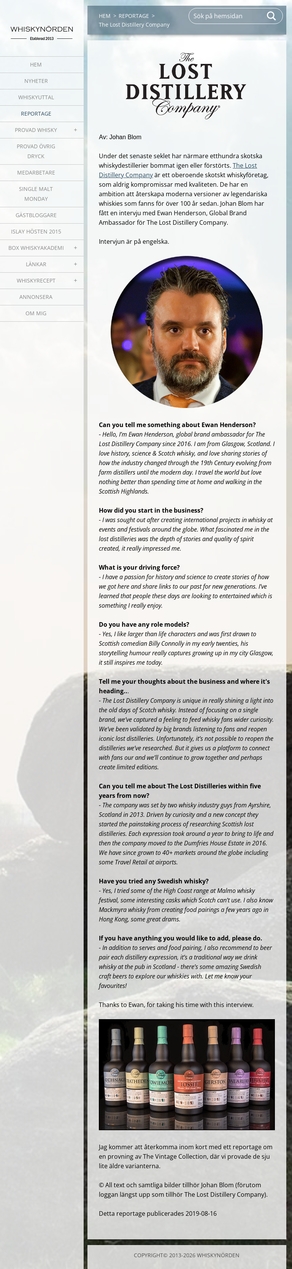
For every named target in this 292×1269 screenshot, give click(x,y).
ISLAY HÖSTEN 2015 (36, 231)
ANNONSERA (35, 296)
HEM (36, 64)
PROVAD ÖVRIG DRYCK (36, 151)
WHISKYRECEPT (36, 280)
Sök (272, 16)
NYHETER (36, 80)
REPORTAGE (36, 113)
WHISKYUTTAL (36, 97)
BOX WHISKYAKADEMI (36, 247)
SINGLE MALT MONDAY (36, 193)
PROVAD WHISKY (36, 129)
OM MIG (35, 313)
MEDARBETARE (36, 172)
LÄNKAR (36, 264)
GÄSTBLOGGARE (36, 215)
